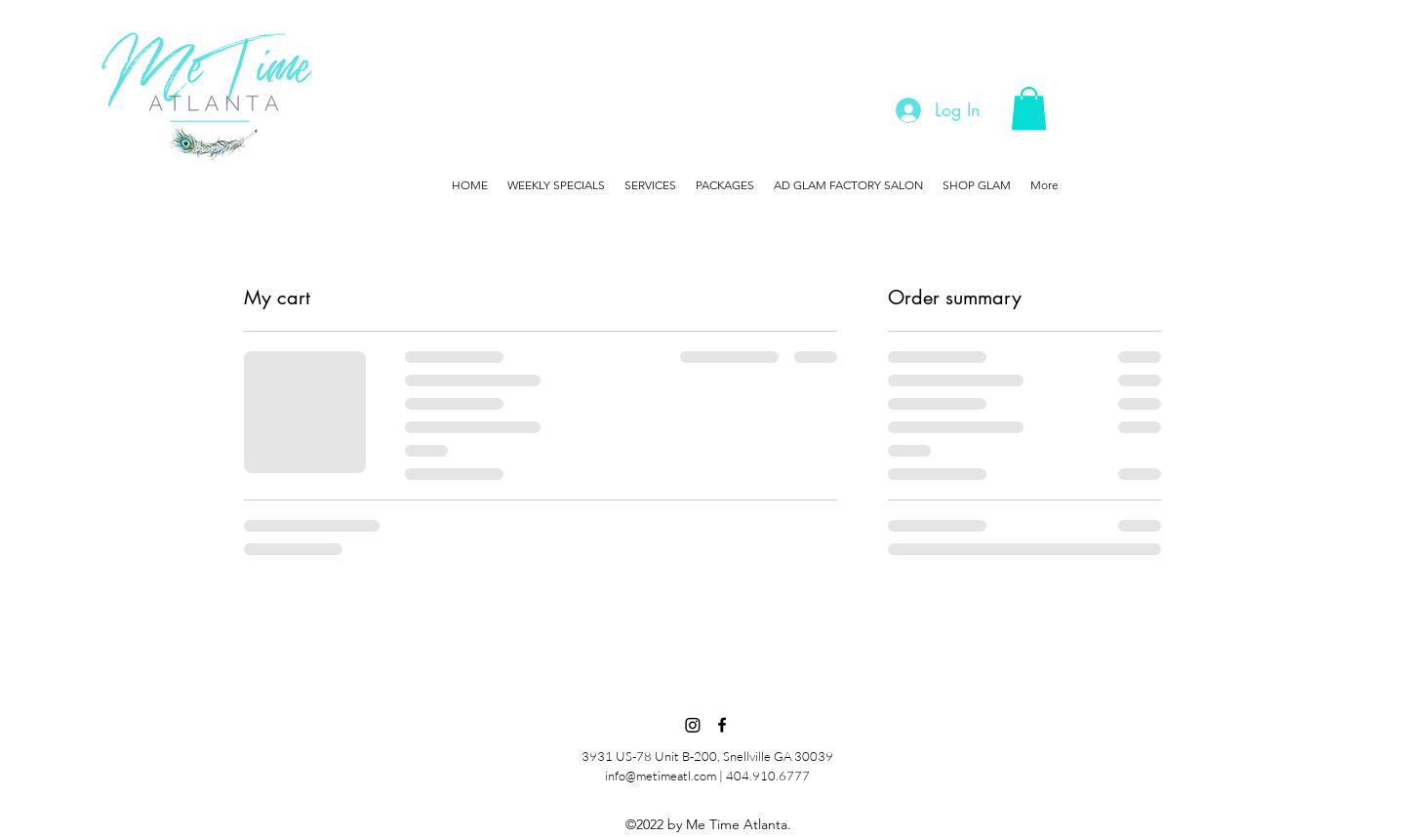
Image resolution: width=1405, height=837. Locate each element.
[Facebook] (722, 725)
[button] (1029, 108)
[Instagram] (692, 725)
